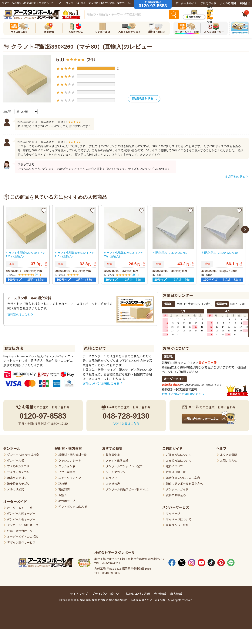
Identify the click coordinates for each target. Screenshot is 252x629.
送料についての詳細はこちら (101, 382)
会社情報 (160, 592)
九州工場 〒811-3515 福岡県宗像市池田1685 (122, 567)
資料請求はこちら (18, 313)
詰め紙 (62, 482)
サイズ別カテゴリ (18, 470)
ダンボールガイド (186, 3)
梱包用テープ (66, 499)
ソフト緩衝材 (66, 470)
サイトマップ (79, 592)
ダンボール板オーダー (21, 518)
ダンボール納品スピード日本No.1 (127, 487)
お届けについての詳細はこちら (182, 392)
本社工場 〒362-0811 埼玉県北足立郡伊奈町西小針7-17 (129, 557)
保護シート (65, 493)
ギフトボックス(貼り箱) (73, 505)
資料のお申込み (176, 493)
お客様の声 (113, 482)
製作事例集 (113, 453)
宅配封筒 (64, 487)
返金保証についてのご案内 (183, 476)
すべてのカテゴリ (18, 464)
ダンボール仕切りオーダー (24, 523)
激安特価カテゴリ (18, 482)
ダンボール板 (15, 459)
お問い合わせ (228, 459)
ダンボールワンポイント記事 (124, 464)
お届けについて (176, 347)
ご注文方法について (178, 453)
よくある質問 (228, 3)
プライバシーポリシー (107, 592)
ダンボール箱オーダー (21, 512)
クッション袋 (66, 464)
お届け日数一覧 (176, 470)
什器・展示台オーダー (21, 529)
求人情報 (176, 592)
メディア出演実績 (117, 459)
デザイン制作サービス (21, 541)
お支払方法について (178, 459)
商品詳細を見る (142, 98)
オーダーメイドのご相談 (22, 535)
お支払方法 (13, 347)
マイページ (173, 512)
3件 (134, 274)
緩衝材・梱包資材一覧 (72, 453)
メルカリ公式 (15, 487)
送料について (95, 347)
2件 (36, 274)
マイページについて (178, 518)
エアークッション (69, 476)
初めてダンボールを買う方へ (184, 482)
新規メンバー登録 (177, 523)
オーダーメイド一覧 (19, 506)
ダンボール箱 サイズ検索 (23, 453)
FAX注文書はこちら (126, 422)
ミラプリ (111, 476)
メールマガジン (116, 470)
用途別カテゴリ (17, 476)
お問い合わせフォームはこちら (205, 417)
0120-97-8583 (42, 414)
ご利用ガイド (208, 3)
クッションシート (69, 459)
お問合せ (245, 3)
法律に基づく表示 (138, 592)
